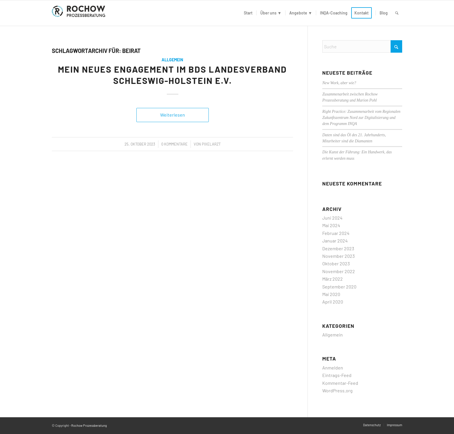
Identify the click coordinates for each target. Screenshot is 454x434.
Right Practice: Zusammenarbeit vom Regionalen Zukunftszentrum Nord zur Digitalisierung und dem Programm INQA (361, 117)
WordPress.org (337, 390)
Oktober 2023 (336, 263)
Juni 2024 (332, 217)
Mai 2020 (331, 294)
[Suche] (396, 13)
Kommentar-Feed (340, 383)
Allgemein (172, 59)
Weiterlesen (172, 114)
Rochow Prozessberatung (89, 425)
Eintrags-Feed (337, 375)
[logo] (79, 13)
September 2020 (339, 286)
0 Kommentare (174, 144)
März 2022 (332, 279)
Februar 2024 (335, 233)
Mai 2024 (331, 225)
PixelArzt (211, 144)
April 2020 (332, 301)
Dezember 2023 (338, 248)
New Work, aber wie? (339, 83)
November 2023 (338, 256)
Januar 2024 (335, 240)
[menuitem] (248, 13)
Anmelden (332, 367)
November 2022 (338, 271)
